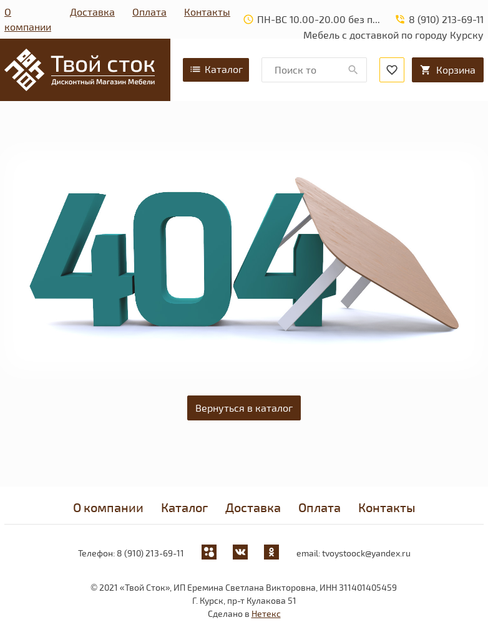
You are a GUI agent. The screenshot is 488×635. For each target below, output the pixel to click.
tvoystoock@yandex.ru (366, 553)
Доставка (92, 11)
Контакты (207, 11)
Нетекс (266, 613)
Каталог (216, 69)
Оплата (149, 11)
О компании (27, 19)
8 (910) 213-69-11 (150, 553)
